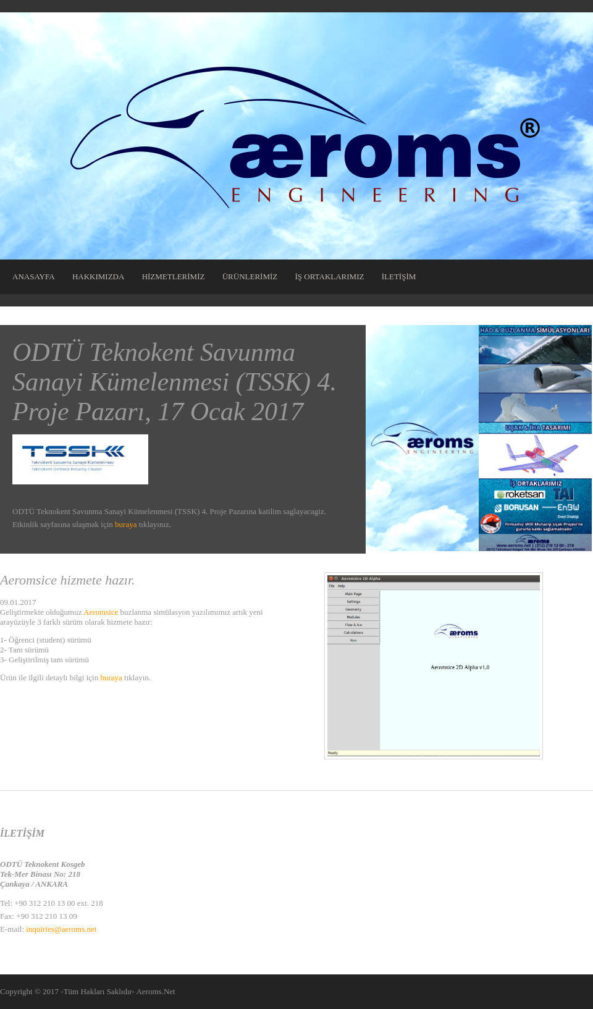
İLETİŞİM (399, 276)
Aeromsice (100, 612)
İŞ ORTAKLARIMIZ (329, 276)
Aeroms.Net (155, 991)
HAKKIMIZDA (98, 276)
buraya (126, 524)
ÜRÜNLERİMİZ (250, 276)
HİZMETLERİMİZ (173, 276)
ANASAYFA (33, 276)
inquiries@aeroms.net (61, 929)
